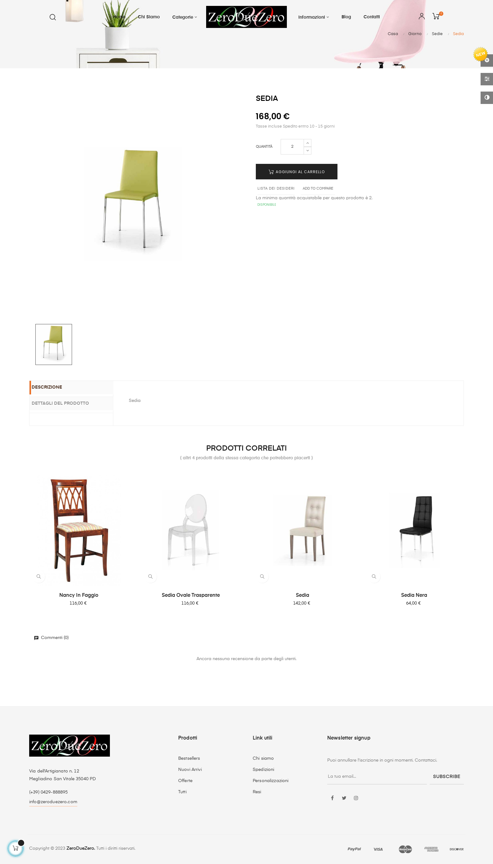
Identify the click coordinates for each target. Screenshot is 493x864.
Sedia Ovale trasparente (191, 595)
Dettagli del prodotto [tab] (67, 403)
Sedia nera (414, 595)
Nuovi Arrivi (190, 769)
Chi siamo (263, 758)
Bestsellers (189, 758)
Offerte (185, 781)
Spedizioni (263, 769)
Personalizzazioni (270, 781)
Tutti (182, 792)
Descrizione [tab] (54, 388)
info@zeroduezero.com (53, 802)
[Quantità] (292, 147)
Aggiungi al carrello (297, 171)
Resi (257, 792)
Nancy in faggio (78, 595)
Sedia (302, 595)
